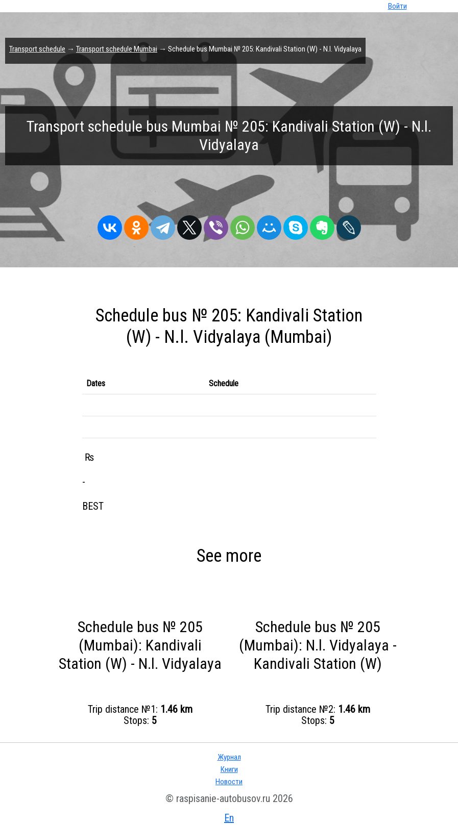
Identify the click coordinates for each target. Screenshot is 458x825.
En (229, 818)
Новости (229, 781)
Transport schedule (37, 49)
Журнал (229, 757)
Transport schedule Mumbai (116, 49)
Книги (229, 769)
